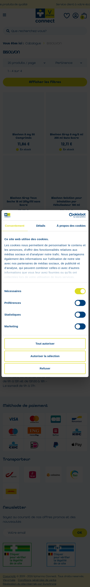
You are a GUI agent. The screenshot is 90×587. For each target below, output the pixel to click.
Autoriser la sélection (45, 356)
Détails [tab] (40, 225)
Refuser (45, 368)
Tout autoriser (45, 343)
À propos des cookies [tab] (71, 225)
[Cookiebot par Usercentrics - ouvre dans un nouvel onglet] (69, 215)
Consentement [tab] (14, 225)
